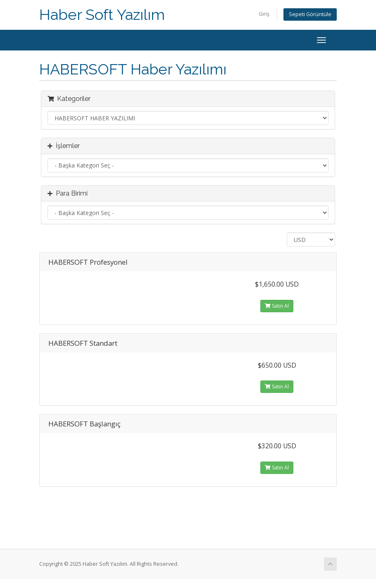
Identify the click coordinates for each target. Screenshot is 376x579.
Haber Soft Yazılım (102, 15)
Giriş (264, 13)
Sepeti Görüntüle (310, 14)
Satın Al (277, 305)
